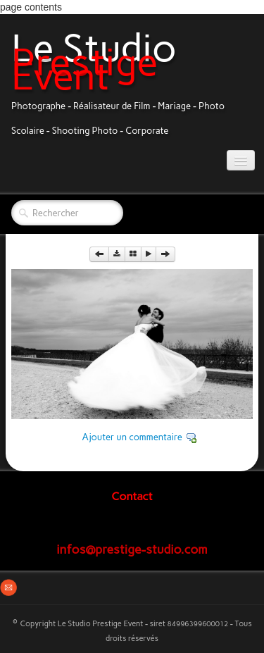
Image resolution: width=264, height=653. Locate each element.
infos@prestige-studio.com (132, 549)
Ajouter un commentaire (132, 437)
